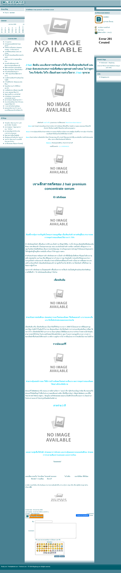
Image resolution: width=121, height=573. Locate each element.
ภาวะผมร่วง (8, 42)
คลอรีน (34, 476)
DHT (47, 128)
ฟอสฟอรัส (32, 258)
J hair (29, 65)
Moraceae (56, 396)
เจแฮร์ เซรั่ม (46, 122)
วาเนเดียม (40, 479)
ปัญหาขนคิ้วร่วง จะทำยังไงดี (12, 94)
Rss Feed (100, 30)
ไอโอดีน (67, 476)
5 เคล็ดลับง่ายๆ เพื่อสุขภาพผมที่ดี (14, 90)
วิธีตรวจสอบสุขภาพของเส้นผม (13, 67)
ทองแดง (53, 476)
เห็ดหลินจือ (29, 327)
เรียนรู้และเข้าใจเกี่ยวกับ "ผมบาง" (14, 137)
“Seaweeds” (57, 461)
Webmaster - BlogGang (107, 62)
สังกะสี (49, 479)
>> (23, 24)
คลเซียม (28, 476)
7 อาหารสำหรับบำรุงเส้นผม (12, 106)
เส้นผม (27, 487)
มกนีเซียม (78, 476)
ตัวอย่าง (7, 12)
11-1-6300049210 (64, 146)
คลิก (30, 487)
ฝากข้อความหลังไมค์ (104, 27)
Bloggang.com (105, 77)
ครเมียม (41, 476)
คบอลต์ (47, 476)
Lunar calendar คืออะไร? (12, 92)
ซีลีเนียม (85, 476)
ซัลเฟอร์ (33, 479)
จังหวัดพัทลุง (86, 270)
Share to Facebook (82, 515)
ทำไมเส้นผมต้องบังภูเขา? (12, 71)
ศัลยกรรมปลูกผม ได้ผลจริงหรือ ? (14, 69)
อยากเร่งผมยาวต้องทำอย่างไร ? (13, 100)
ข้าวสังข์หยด (29, 244)
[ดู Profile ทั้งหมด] (108, 21)
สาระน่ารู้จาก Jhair (65, 485)
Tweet (91, 515)
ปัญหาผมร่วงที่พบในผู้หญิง (12, 135)
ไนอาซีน (42, 258)
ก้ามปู (68, 334)
